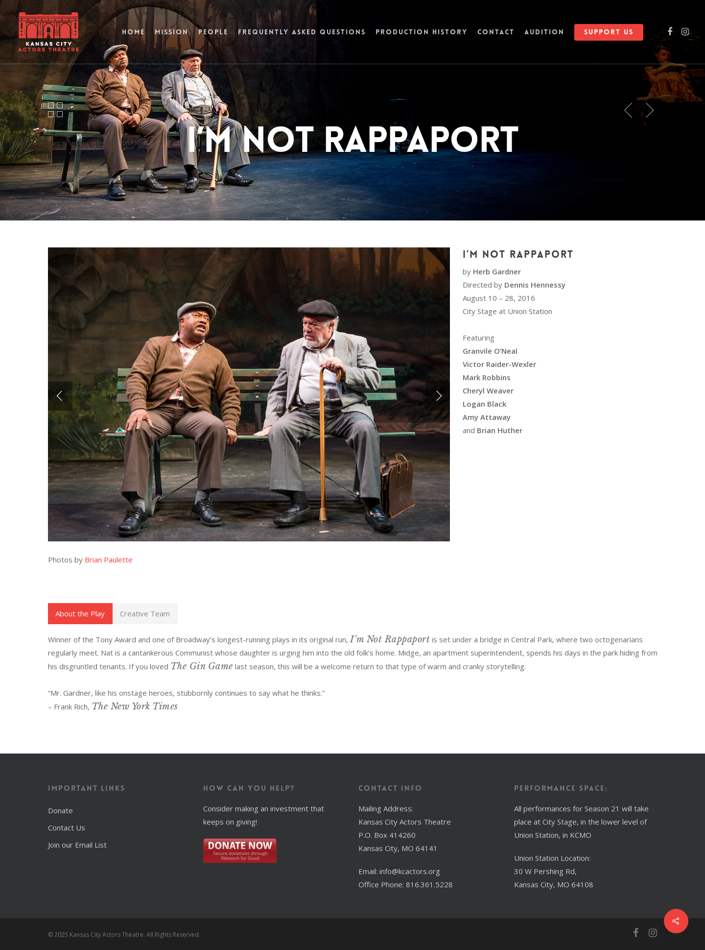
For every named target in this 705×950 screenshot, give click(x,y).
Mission (171, 31)
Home (133, 31)
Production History (422, 31)
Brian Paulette (109, 559)
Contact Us (66, 827)
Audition (544, 31)
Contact (496, 31)
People (213, 31)
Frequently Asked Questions (302, 31)
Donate (60, 810)
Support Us (609, 31)
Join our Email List (77, 845)
